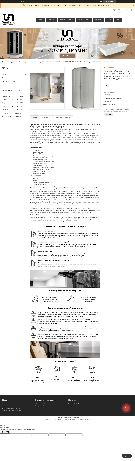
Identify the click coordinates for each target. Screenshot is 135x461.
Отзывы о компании (8, 81)
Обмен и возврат (84, 20)
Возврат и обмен (40, 406)
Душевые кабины (17, 62)
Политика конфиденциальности (12, 410)
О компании (6, 78)
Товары (51, 20)
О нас (109, 20)
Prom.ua (76, 418)
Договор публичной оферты (11, 408)
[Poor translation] (7, 431)
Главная (40, 20)
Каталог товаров (73, 403)
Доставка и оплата (66, 20)
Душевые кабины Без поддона (34, 62)
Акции (118, 20)
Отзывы (71, 406)
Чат (126, 456)
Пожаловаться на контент (62, 419)
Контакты (98, 20)
